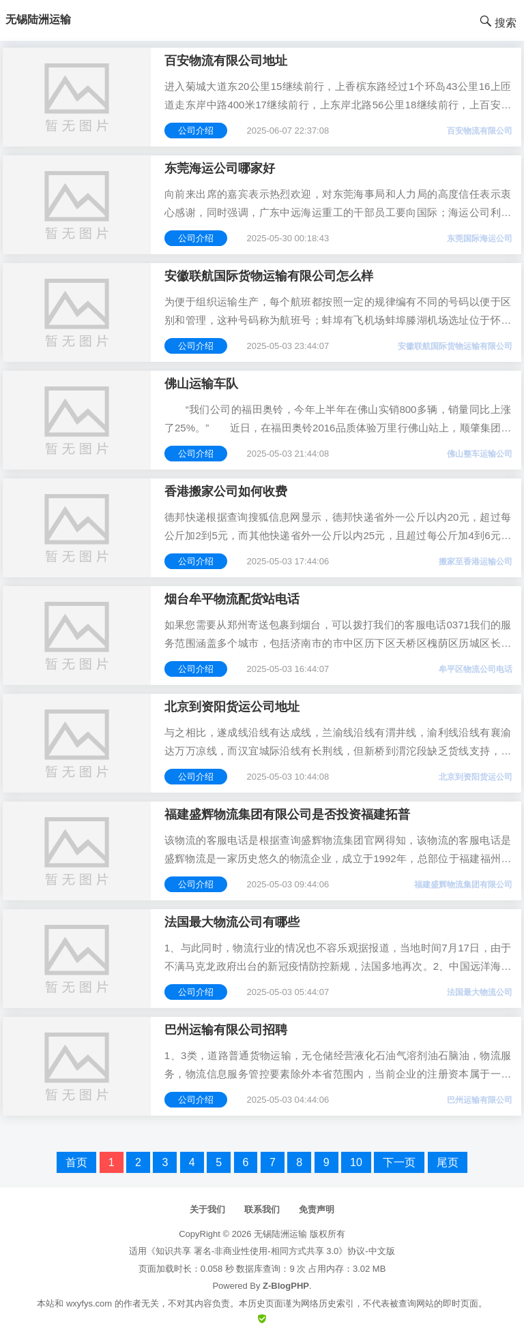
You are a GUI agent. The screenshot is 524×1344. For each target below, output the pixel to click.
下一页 (399, 1162)
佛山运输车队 (201, 384)
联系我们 (262, 1209)
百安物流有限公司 (479, 131)
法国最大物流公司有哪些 (232, 922)
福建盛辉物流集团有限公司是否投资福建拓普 (287, 814)
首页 (76, 1162)
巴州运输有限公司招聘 (225, 1030)
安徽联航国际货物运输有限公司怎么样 (268, 276)
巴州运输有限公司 (479, 1100)
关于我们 (207, 1209)
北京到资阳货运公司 (475, 777)
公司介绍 (196, 130)
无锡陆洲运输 (280, 1234)
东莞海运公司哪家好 (219, 168)
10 (356, 1162)
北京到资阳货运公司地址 (232, 707)
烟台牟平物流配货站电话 (232, 599)
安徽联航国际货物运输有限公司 (455, 346)
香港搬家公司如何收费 (225, 491)
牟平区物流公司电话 (475, 669)
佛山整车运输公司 (479, 454)
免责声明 (316, 1209)
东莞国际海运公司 (479, 238)
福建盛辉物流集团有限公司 (463, 884)
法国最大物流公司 (479, 992)
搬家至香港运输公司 (475, 561)
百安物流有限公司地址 (225, 60)
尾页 (447, 1162)
